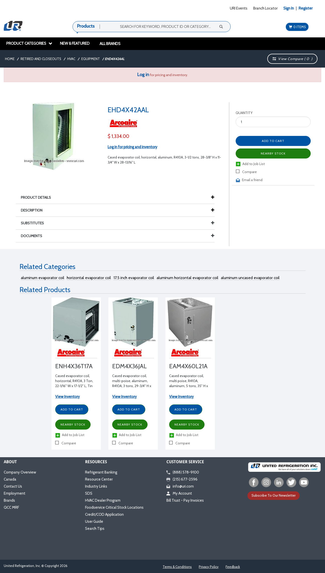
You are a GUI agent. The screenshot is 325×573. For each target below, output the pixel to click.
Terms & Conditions (177, 567)
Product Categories (29, 43)
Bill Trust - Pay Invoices (185, 500)
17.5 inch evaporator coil (133, 277)
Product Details (38, 197)
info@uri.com (180, 486)
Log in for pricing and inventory (132, 147)
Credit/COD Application (104, 514)
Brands (9, 500)
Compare (246, 172)
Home (10, 59)
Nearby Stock (273, 153)
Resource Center (99, 479)
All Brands (110, 43)
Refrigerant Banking (101, 472)
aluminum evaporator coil (42, 277)
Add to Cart (273, 141)
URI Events (238, 8)
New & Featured (75, 43)
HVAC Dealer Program (102, 500)
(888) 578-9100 (182, 472)
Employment (14, 493)
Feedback (233, 567)
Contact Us (13, 486)
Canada (10, 479)
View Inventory (67, 396)
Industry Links (96, 486)
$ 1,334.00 (118, 136)
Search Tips (94, 528)
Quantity (244, 113)
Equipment (90, 59)
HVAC (71, 59)
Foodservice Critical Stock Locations (114, 507)
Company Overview (20, 472)
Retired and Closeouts (41, 59)
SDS (88, 493)
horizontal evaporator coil (89, 277)
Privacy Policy (209, 567)
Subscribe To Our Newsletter (273, 495)
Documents (118, 236)
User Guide (94, 521)
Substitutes (118, 223)
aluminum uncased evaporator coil (250, 277)
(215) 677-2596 (182, 479)
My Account (179, 493)
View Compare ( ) (292, 59)
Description (34, 210)
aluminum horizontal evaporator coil (187, 277)
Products (86, 26)
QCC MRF (11, 507)
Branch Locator (265, 8)
